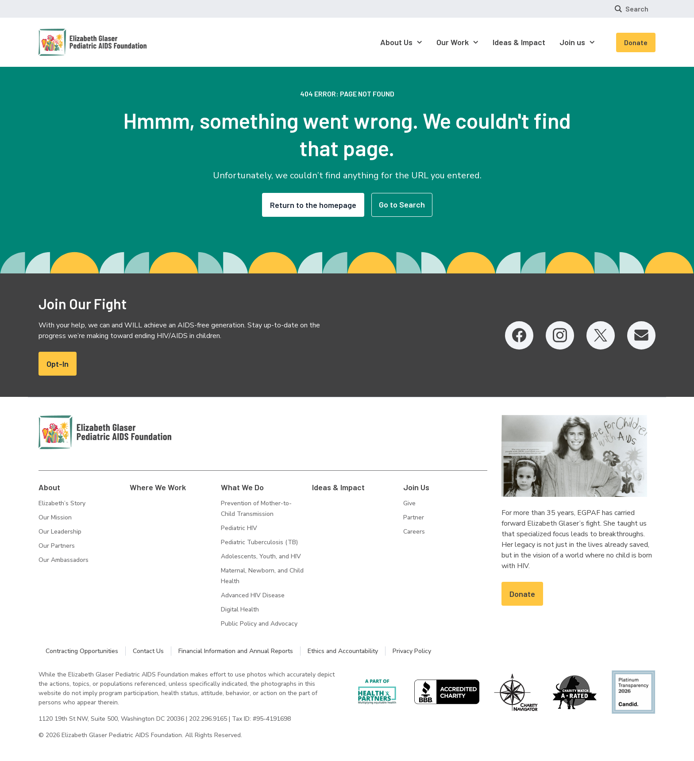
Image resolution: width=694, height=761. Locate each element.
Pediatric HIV (239, 528)
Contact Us (148, 651)
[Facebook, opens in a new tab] (519, 335)
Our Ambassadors (64, 560)
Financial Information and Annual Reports (235, 651)
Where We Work (158, 487)
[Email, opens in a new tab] (641, 335)
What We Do (242, 487)
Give (409, 503)
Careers (414, 531)
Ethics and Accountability (343, 651)
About (49, 487)
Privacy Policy (412, 651)
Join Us (416, 487)
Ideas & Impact (338, 487)
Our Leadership (60, 531)
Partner (413, 517)
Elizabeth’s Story (62, 503)
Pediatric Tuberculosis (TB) (259, 542)
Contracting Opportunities (82, 651)
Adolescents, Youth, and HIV (261, 556)
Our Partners (57, 546)
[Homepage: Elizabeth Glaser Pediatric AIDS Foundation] (69, 42)
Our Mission (55, 517)
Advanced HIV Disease (253, 595)
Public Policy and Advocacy (259, 623)
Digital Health (240, 609)
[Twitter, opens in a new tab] (600, 335)
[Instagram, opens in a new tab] (560, 335)
